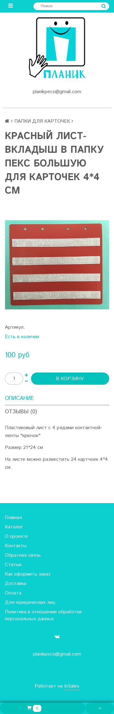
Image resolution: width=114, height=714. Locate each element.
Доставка (15, 583)
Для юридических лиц (30, 602)
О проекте (16, 536)
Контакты (15, 545)
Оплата (13, 593)
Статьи (13, 564)
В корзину (70, 378)
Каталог (14, 526)
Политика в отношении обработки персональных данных (43, 615)
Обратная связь (23, 555)
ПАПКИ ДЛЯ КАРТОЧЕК (42, 121)
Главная (13, 517)
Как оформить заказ (27, 574)
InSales (71, 686)
